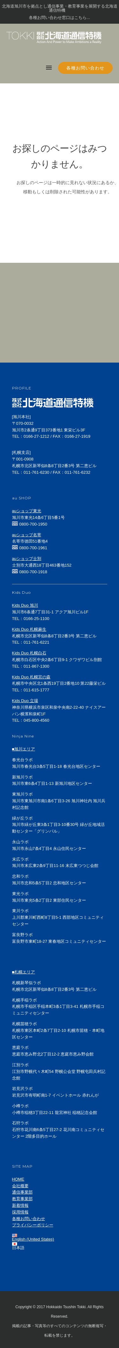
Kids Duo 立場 (25, 700)
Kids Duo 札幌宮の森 (31, 677)
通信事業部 (22, 1192)
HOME (18, 1179)
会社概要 (20, 1185)
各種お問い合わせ (85, 67)
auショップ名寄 (26, 535)
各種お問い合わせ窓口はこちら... (59, 17)
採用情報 (20, 1212)
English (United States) (33, 1239)
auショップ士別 (26, 558)
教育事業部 (22, 1198)
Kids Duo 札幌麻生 (29, 629)
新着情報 (20, 1205)
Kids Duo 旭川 (25, 605)
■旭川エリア (23, 749)
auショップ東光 (26, 511)
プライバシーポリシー (32, 1225)
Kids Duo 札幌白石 (29, 653)
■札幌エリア (23, 972)
